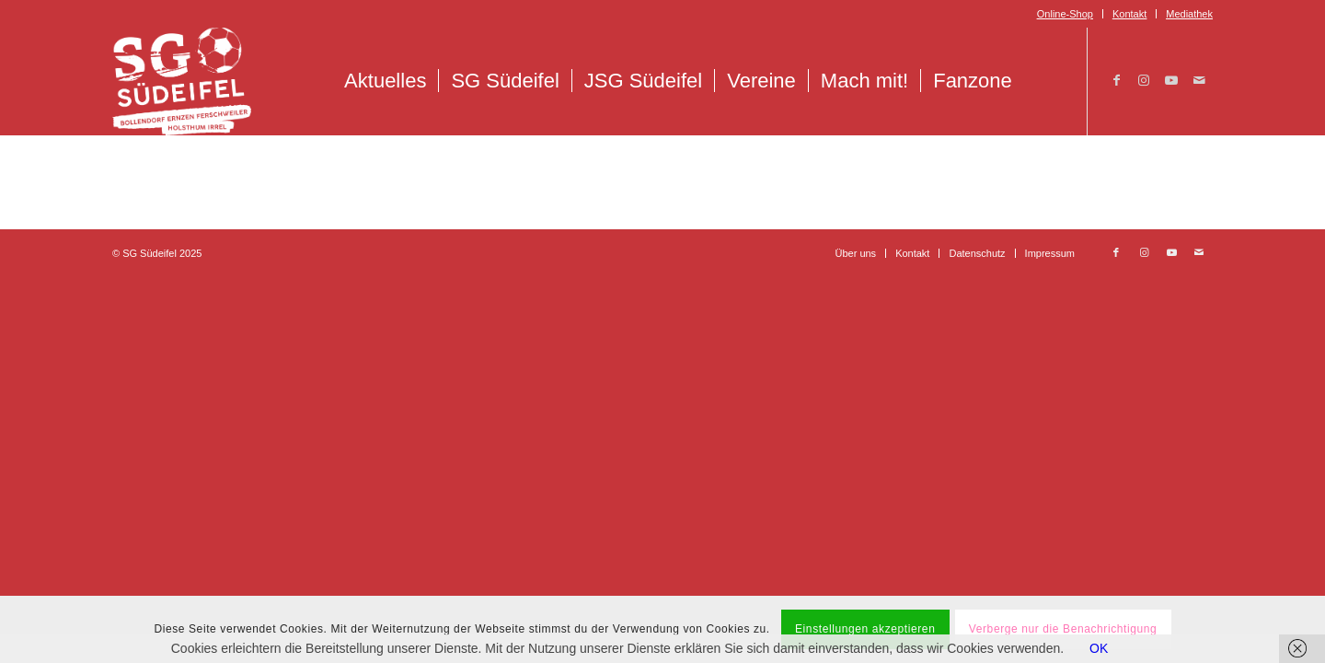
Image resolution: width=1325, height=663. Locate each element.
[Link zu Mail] (1199, 80)
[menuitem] (1065, 13)
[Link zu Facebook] (1116, 80)
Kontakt (1129, 13)
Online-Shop (1065, 13)
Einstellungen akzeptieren (865, 628)
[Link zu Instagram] (1144, 80)
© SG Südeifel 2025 (157, 253)
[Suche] (1044, 81)
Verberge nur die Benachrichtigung (1063, 628)
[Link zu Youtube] (1171, 80)
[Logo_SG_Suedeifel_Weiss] (181, 81)
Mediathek (1189, 13)
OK (1098, 648)
